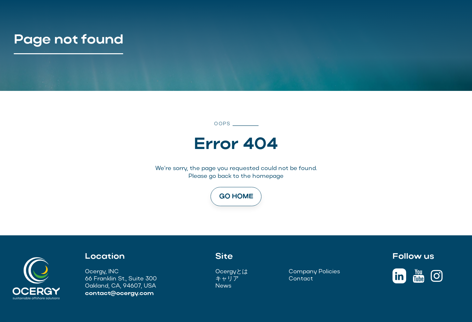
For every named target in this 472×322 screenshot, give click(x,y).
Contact (301, 279)
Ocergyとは (231, 272)
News (223, 286)
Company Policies (314, 272)
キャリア (227, 279)
